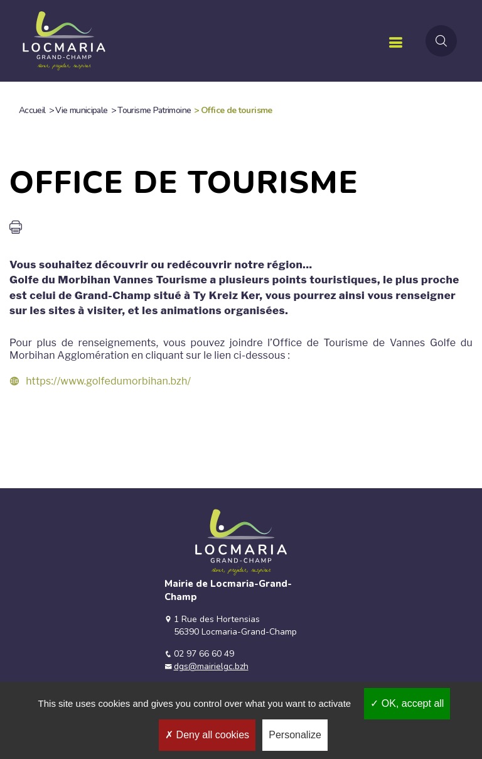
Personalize (295, 734)
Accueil (32, 110)
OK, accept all (407, 703)
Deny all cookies (207, 734)
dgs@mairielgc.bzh (211, 666)
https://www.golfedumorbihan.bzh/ (108, 381)
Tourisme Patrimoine (154, 110)
